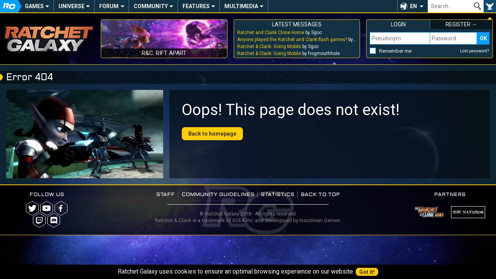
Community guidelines (217, 194)
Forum (109, 6)
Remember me (395, 51)
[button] (412, 6)
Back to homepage (212, 134)
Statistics (277, 194)
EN (413, 6)
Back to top (320, 194)
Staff (165, 194)
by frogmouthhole (288, 53)
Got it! (367, 272)
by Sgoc (279, 32)
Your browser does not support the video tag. (84, 134)
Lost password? (474, 50)
